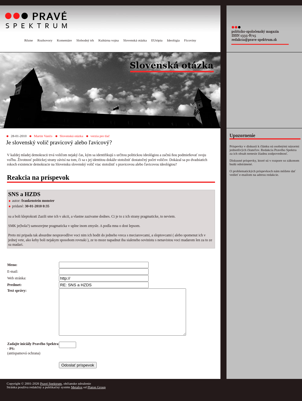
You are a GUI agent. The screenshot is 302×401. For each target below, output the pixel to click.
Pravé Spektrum (51, 392)
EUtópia (156, 40)
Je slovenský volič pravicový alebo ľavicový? (59, 142)
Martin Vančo (43, 136)
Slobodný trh (85, 40)
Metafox (76, 396)
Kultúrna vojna (108, 40)
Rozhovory (45, 40)
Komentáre (64, 40)
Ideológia (173, 40)
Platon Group (97, 396)
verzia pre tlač (100, 136)
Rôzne (28, 40)
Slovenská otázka (135, 40)
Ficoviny (190, 40)
